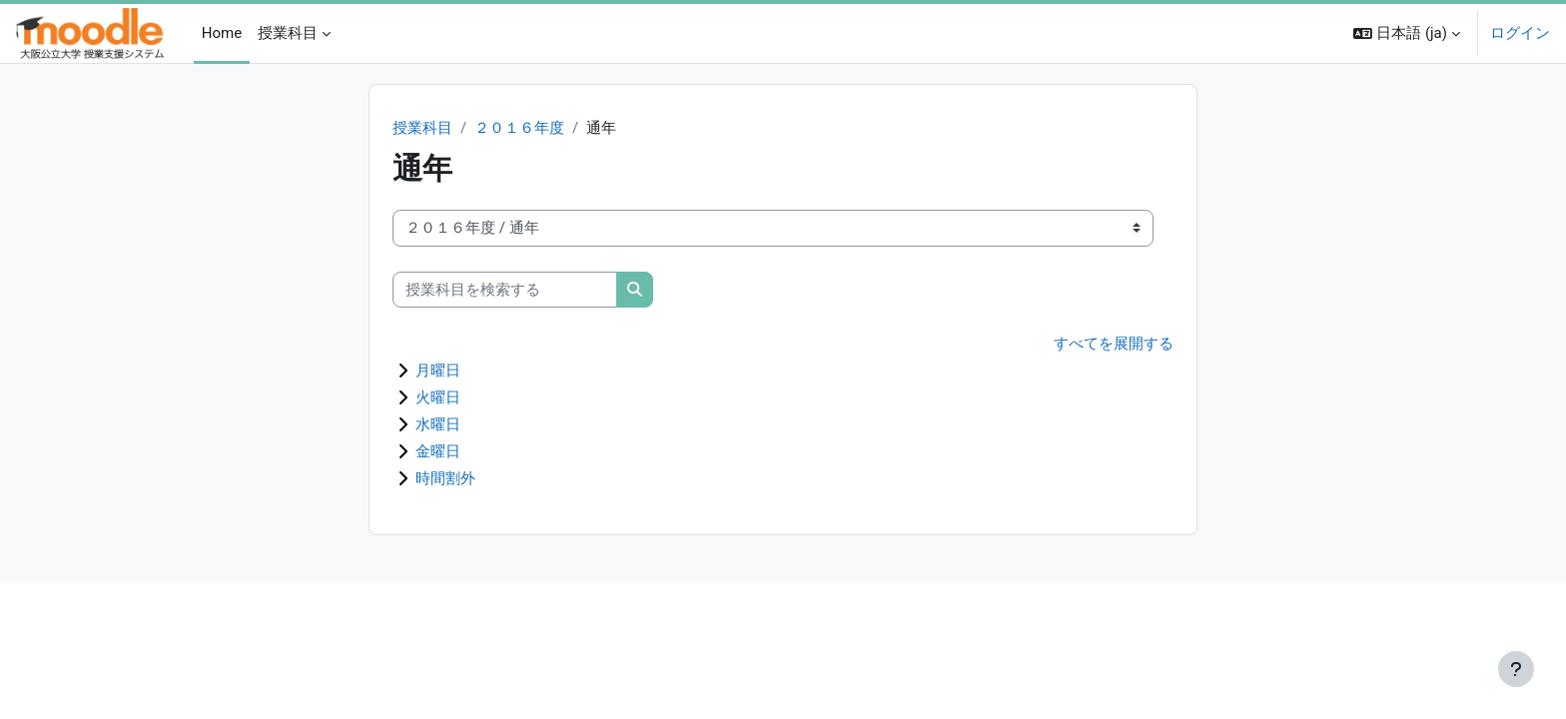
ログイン (1520, 33)
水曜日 (437, 425)
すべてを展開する (1114, 345)
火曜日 (437, 398)
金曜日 (437, 452)
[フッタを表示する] (1516, 669)
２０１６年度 (519, 128)
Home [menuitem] (222, 33)
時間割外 (445, 479)
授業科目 (422, 128)
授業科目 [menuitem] (288, 33)
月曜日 (437, 371)
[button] (1406, 33)
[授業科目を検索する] (504, 290)
